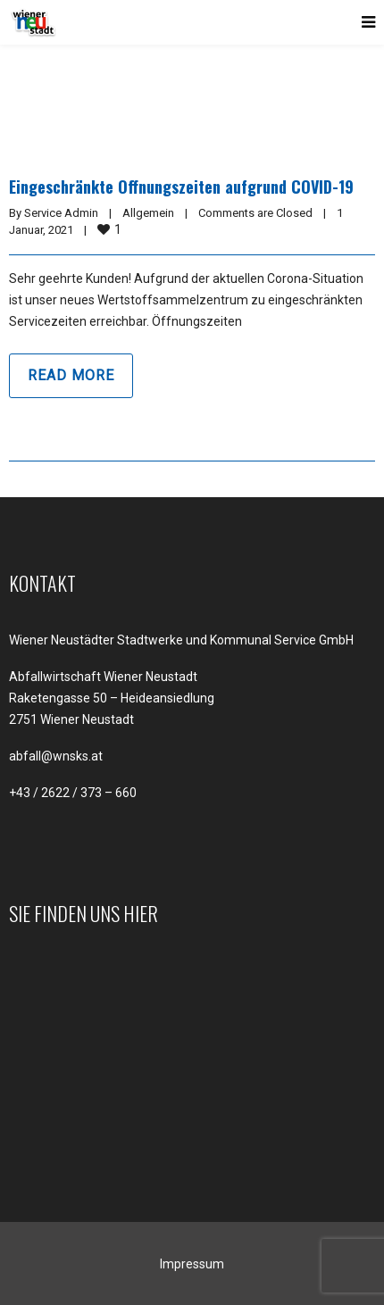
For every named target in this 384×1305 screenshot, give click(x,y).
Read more (71, 375)
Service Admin (61, 213)
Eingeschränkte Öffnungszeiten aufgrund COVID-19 (181, 186)
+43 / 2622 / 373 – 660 (73, 792)
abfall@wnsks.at (56, 756)
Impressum (192, 1264)
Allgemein (148, 213)
